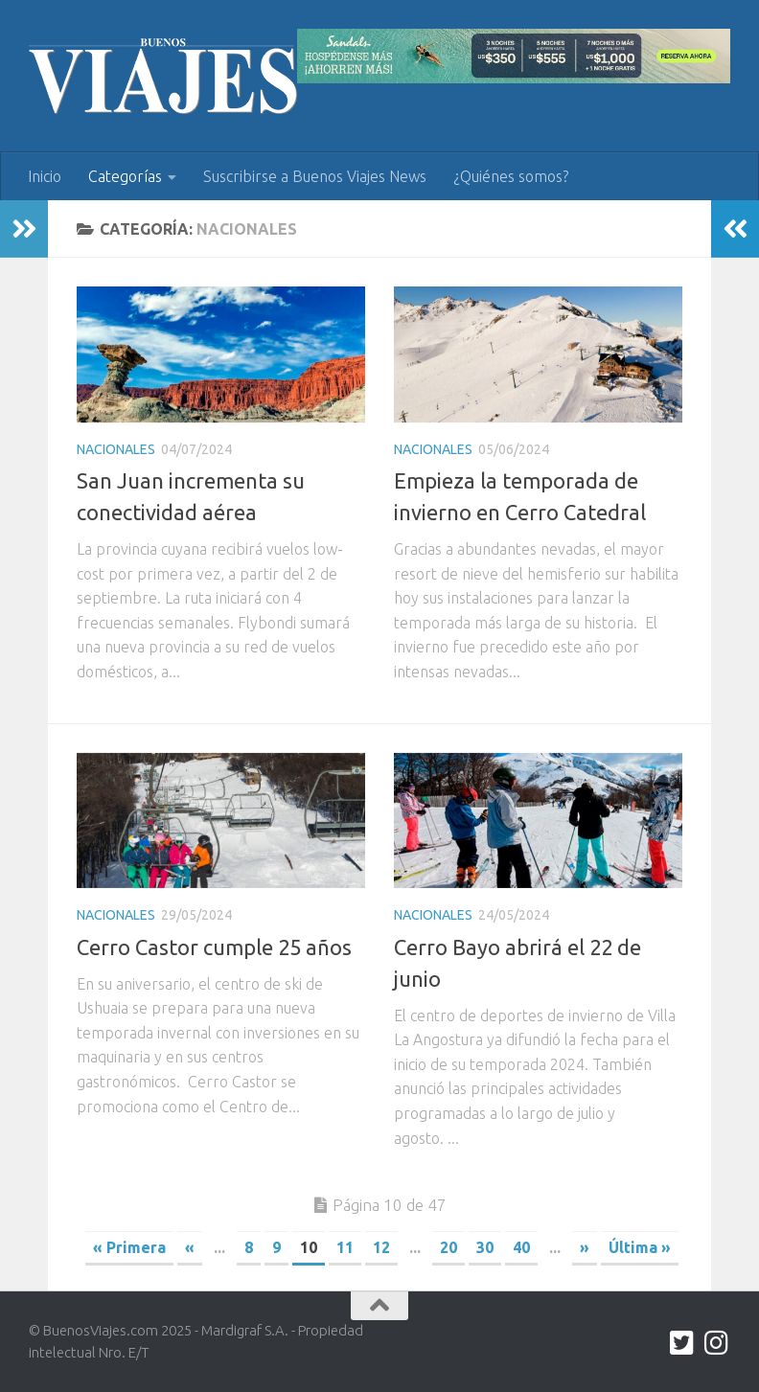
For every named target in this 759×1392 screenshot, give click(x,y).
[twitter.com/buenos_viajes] (682, 1343)
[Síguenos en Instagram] (716, 1343)
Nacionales (116, 449)
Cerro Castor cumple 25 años (214, 947)
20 (448, 1247)
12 (381, 1247)
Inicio (44, 176)
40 (521, 1247)
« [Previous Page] (190, 1247)
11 (345, 1247)
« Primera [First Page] (129, 1247)
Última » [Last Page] (640, 1247)
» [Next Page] (584, 1247)
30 (485, 1247)
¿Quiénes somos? (510, 176)
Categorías (125, 176)
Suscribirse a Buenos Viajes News (314, 176)
